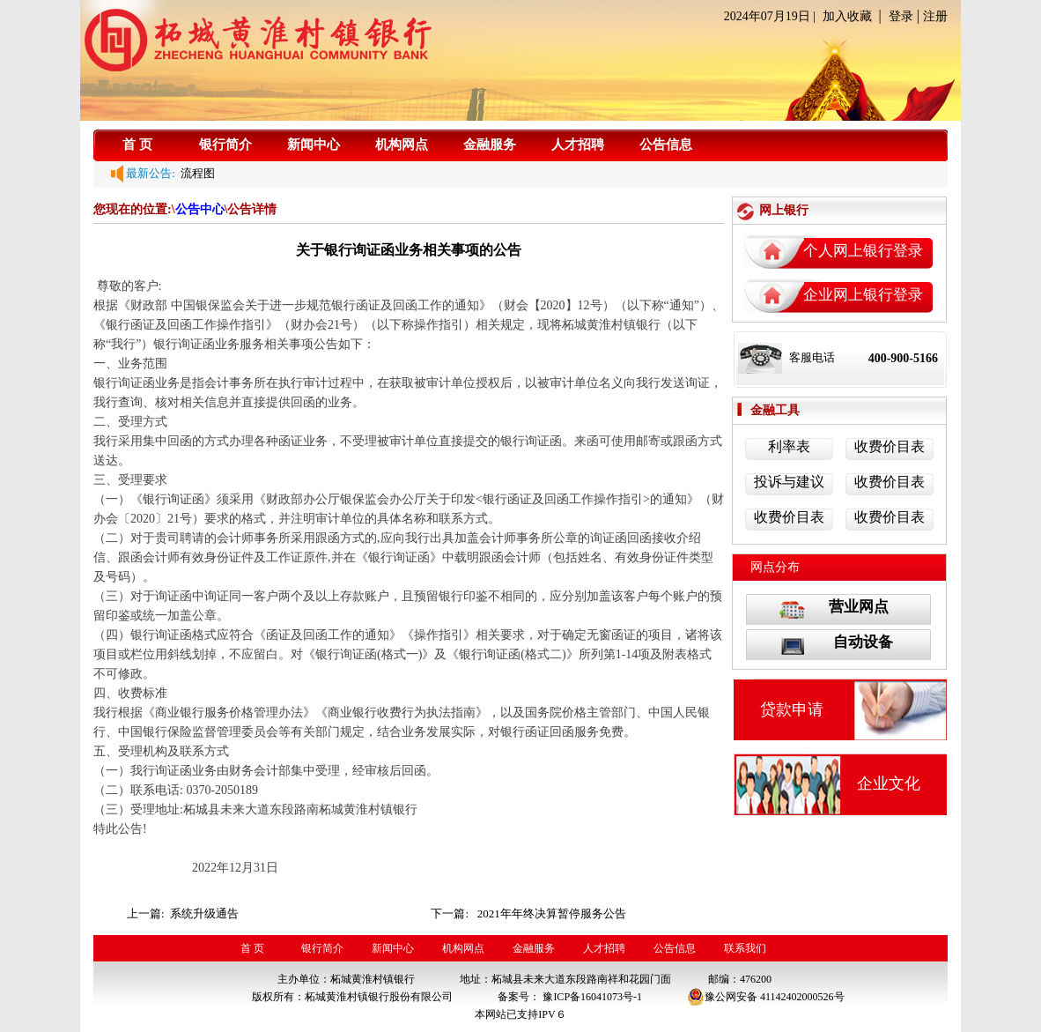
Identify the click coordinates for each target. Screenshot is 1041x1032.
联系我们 (745, 948)
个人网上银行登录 (863, 250)
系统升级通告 (205, 913)
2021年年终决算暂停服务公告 (551, 913)
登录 (901, 16)
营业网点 (859, 606)
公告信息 (665, 144)
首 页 (137, 144)
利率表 (789, 446)
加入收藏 (847, 16)
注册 (935, 16)
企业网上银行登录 (863, 294)
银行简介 (225, 144)
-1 (637, 997)
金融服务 (489, 144)
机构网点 (401, 144)
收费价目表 (889, 446)
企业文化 (888, 783)
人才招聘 (577, 144)
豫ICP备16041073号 (588, 997)
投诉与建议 (789, 481)
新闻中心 (313, 144)
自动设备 (863, 642)
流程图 (195, 173)
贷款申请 (791, 709)
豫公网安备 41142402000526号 (766, 997)
